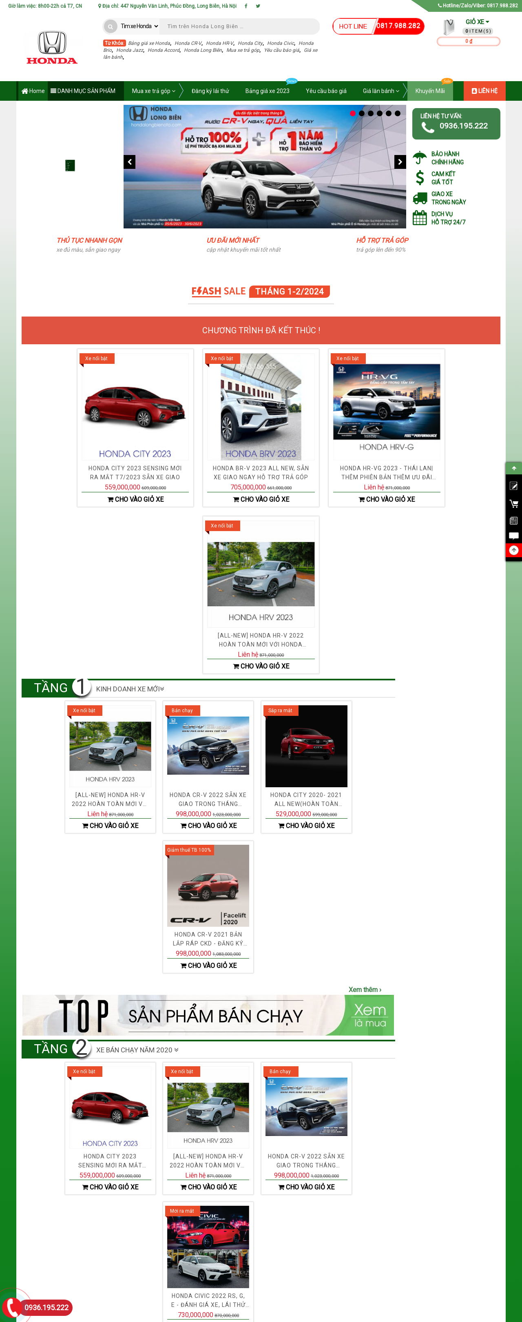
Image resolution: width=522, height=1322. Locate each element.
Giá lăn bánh (381, 91)
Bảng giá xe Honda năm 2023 (57, 128)
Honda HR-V (219, 43)
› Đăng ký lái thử (358, 1261)
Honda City (250, 43)
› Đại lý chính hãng (269, 1227)
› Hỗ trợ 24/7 (262, 1261)
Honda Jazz (129, 50)
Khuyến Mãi (434, 87)
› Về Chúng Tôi (173, 1227)
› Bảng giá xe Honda (362, 1227)
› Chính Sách (171, 1261)
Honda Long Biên (203, 50)
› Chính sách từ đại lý (271, 1273)
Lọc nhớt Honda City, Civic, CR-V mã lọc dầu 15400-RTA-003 (471, 702)
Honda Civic (280, 43)
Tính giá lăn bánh (41, 202)
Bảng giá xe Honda (149, 43)
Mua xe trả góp (242, 50)
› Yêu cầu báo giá (359, 1250)
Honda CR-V (188, 43)
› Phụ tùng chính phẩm (273, 1250)
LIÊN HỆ (485, 91)
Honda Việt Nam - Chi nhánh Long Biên (213, 1314)
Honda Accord (163, 50)
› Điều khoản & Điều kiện (183, 1250)
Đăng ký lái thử (38, 147)
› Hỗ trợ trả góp (356, 1239)
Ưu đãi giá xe (36, 109)
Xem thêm (452, 1037)
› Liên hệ (166, 1239)
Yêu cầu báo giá (281, 50)
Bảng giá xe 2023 (272, 87)
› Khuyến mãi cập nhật (273, 1239)
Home (33, 91)
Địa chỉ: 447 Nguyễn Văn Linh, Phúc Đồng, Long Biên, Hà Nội (167, 6)
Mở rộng (71, 220)
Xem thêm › (365, 673)
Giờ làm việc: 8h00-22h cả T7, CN (45, 6)
